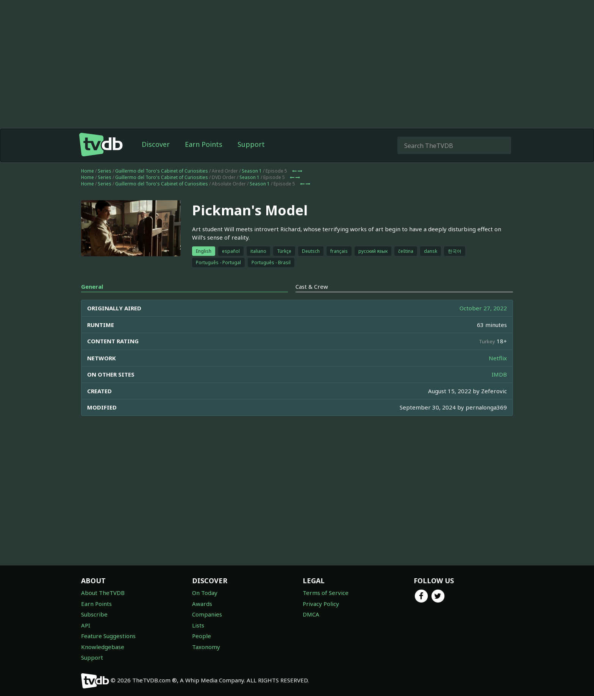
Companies (207, 614)
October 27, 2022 (483, 308)
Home (87, 171)
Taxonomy (206, 647)
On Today (204, 592)
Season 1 (252, 171)
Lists (198, 625)
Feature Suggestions (108, 636)
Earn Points (203, 144)
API (85, 625)
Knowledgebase (102, 647)
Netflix (498, 358)
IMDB (499, 374)
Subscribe (94, 614)
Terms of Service (326, 592)
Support (251, 144)
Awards (202, 603)
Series (104, 171)
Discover (156, 144)
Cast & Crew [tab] (311, 286)
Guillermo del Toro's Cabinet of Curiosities (161, 171)
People (201, 636)
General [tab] (92, 286)
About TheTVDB (103, 592)
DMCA (311, 614)
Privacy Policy (321, 603)
